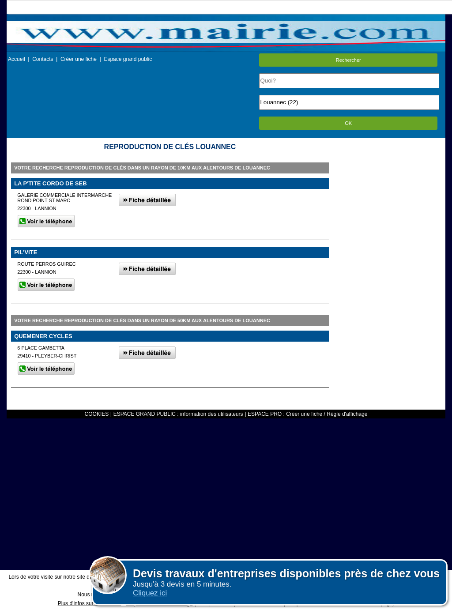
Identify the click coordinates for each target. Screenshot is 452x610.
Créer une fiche (78, 59)
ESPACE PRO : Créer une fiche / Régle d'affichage (307, 414)
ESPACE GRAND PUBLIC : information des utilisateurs (178, 414)
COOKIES (97, 414)
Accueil (16, 59)
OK (348, 123)
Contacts (42, 59)
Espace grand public (128, 59)
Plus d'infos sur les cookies (89, 603)
